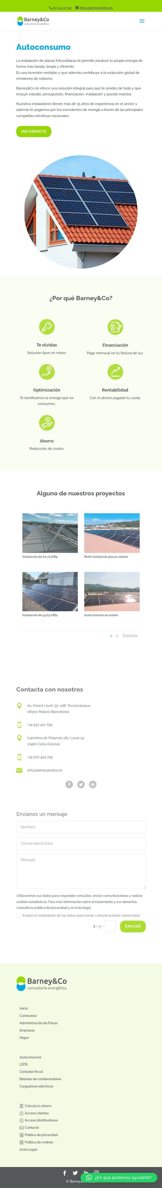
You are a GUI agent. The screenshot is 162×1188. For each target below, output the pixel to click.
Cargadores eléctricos (36, 1086)
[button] (119, 1177)
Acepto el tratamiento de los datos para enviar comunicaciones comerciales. (78, 916)
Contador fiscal (31, 1072)
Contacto (32, 1127)
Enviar (133, 926)
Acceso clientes (37, 1113)
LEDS (24, 1064)
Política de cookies (39, 1142)
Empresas (27, 1030)
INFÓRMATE (33, 131)
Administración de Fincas (39, 1023)
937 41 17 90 (62, 8)
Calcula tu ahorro (38, 1106)
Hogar (24, 1038)
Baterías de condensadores (40, 1079)
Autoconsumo (30, 1057)
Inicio (24, 1008)
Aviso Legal (28, 1149)
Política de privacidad (41, 1135)
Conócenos (28, 1016)
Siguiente (113, 616)
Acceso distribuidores (41, 1120)
